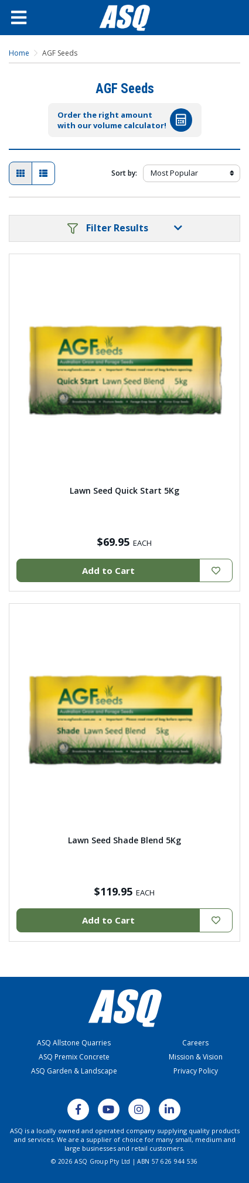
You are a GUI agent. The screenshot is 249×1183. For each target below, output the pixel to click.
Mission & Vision (196, 1057)
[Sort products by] (192, 173)
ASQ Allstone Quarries (74, 1043)
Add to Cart (108, 570)
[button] (124, 228)
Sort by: (124, 173)
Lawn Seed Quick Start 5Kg (124, 490)
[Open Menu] (29, 18)
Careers (195, 1043)
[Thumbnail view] (20, 173)
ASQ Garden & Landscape (74, 1071)
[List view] (43, 173)
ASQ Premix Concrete (74, 1057)
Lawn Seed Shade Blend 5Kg (124, 840)
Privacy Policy (195, 1071)
